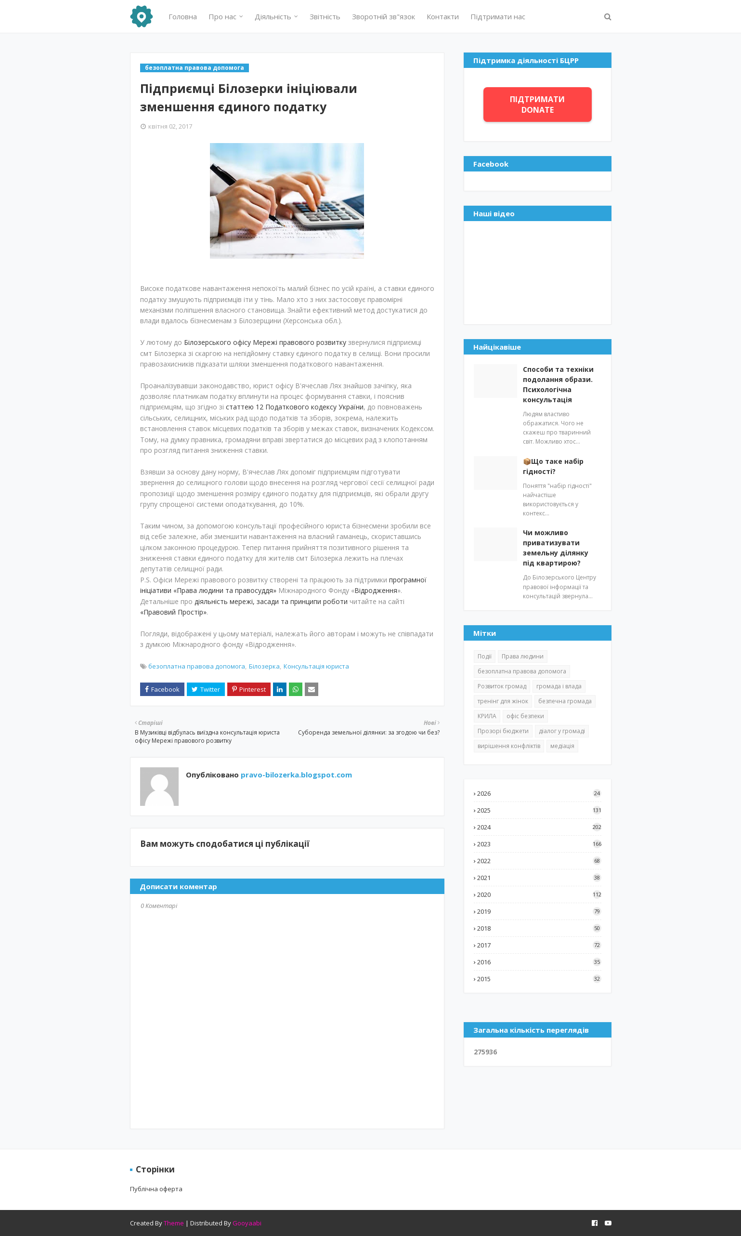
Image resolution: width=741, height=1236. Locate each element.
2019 (539, 911)
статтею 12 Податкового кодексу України (295, 406)
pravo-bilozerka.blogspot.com (295, 774)
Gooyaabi (247, 1223)
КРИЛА (487, 716)
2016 (539, 962)
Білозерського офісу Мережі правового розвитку (265, 342)
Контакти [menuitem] (443, 16)
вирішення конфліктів (509, 746)
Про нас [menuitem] (222, 16)
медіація (562, 746)
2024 (539, 827)
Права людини (523, 656)
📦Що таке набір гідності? (553, 466)
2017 (539, 945)
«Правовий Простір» (173, 612)
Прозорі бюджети (503, 731)
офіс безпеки (525, 716)
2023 (539, 844)
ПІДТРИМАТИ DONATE (537, 104)
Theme (174, 1223)
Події (485, 656)
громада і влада (559, 686)
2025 (539, 810)
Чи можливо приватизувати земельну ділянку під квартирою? (555, 547)
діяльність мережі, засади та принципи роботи (271, 601)
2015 (539, 978)
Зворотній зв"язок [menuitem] (383, 16)
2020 (539, 894)
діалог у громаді (562, 731)
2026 (539, 793)
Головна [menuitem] (183, 16)
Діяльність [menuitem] (273, 16)
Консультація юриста (316, 666)
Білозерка (264, 666)
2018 (539, 928)
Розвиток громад (502, 686)
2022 (539, 860)
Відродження (375, 590)
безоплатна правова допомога (196, 666)
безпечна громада (565, 701)
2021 (539, 877)
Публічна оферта (156, 1188)
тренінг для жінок (503, 701)
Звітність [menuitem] (325, 16)
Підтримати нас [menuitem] (497, 16)
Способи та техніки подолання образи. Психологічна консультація (558, 384)
